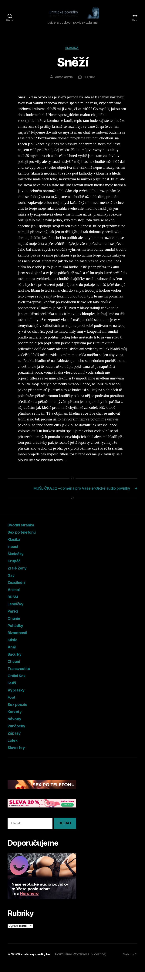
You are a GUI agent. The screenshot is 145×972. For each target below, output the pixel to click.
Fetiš (13, 690)
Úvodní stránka (23, 532)
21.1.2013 (89, 83)
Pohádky (17, 632)
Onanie (15, 625)
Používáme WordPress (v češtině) (83, 961)
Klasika (72, 54)
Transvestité (21, 675)
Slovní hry (18, 754)
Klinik (13, 647)
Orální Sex (18, 683)
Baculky (16, 661)
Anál (12, 654)
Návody (16, 726)
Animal (15, 597)
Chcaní (15, 668)
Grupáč (15, 568)
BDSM (14, 604)
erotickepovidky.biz (37, 961)
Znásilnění (18, 589)
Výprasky (18, 697)
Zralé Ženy (19, 575)
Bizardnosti (20, 640)
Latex (14, 747)
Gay (12, 582)
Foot (12, 704)
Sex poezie (19, 711)
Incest (14, 553)
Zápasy (15, 740)
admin (68, 83)
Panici (14, 618)
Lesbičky (17, 611)
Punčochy (18, 733)
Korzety (16, 719)
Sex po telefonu (24, 539)
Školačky (17, 561)
